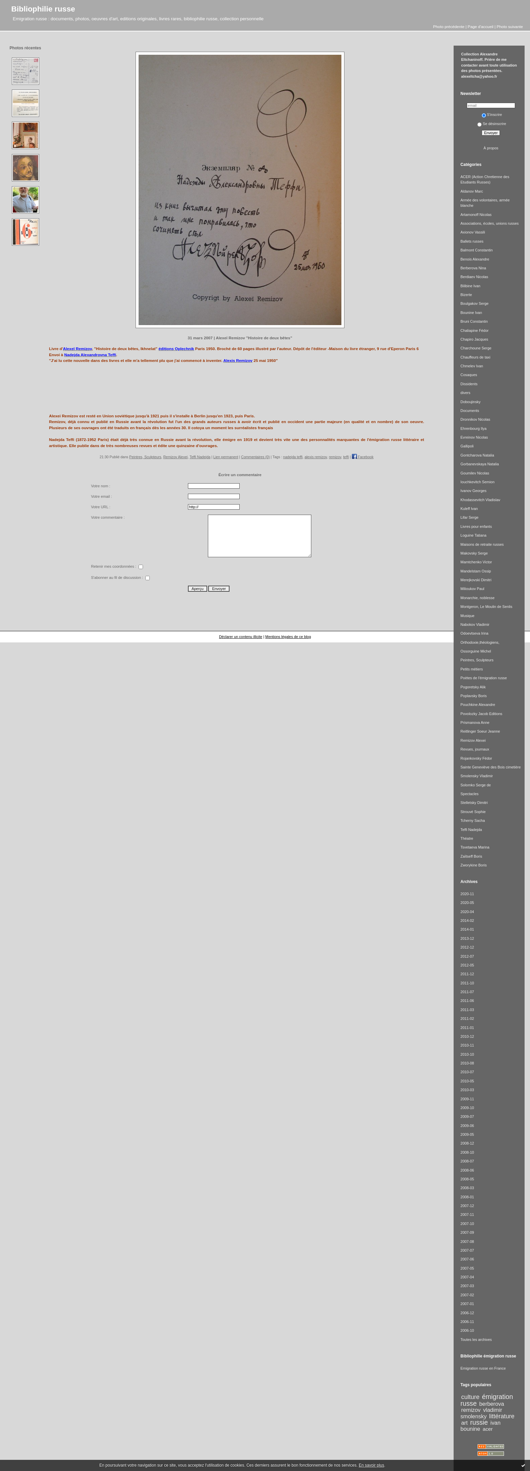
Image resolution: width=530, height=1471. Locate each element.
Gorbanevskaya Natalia (479, 464)
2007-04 (467, 1277)
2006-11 (467, 1322)
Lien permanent (225, 457)
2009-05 (467, 1134)
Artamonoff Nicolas (475, 215)
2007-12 (467, 1206)
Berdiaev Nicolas (474, 277)
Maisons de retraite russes (482, 544)
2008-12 (467, 1143)
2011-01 (467, 1028)
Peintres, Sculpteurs (145, 457)
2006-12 (467, 1313)
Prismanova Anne (474, 722)
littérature (501, 1416)
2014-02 (467, 920)
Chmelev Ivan (471, 366)
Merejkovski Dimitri (475, 580)
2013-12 (467, 938)
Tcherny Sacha (472, 820)
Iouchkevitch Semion (477, 482)
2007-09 (467, 1232)
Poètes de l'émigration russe (483, 678)
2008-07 (467, 1161)
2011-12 (467, 974)
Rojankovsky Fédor (476, 758)
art (464, 1423)
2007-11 (467, 1214)
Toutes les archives (476, 1340)
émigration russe (486, 1400)
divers (465, 393)
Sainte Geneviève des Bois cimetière (490, 767)
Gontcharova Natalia (477, 455)
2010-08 (467, 1063)
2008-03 (467, 1188)
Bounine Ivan (471, 313)
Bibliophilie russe (43, 8)
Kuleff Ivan (469, 509)
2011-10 (467, 983)
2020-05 (467, 903)
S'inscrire (492, 115)
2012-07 (467, 956)
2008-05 (467, 1179)
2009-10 (467, 1108)
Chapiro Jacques (474, 339)
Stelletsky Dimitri (474, 803)
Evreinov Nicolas (474, 437)
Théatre (466, 838)
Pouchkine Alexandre (477, 705)
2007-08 (467, 1242)
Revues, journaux (474, 749)
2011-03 (467, 1010)
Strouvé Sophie (473, 812)
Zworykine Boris (473, 865)
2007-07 (467, 1250)
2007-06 (467, 1259)
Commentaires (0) (255, 457)
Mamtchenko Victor (476, 562)
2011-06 (467, 1001)
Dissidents (468, 384)
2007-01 (467, 1304)
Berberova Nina (473, 268)
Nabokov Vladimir (474, 624)
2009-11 (467, 1099)
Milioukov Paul (472, 589)
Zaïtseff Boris (471, 856)
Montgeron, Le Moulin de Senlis (486, 607)
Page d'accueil (480, 26)
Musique (467, 616)
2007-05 (467, 1268)
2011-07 (467, 992)
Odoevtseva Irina (474, 633)
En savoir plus (371, 1465)
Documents (469, 411)
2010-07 (467, 1072)
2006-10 (467, 1330)
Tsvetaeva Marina (474, 847)
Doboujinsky (470, 402)
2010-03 (467, 1090)
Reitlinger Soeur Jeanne (480, 731)
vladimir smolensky (481, 1413)
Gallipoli (467, 446)
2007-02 (467, 1295)
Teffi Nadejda (200, 457)
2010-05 (467, 1081)
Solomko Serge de (475, 785)
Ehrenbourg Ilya (473, 428)
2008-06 (467, 1170)
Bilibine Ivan (470, 286)
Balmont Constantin (476, 250)
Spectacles (469, 794)
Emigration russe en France (483, 1368)
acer (488, 1429)
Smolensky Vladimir (476, 776)
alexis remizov (316, 457)
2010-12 (467, 1036)
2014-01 (467, 929)
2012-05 (467, 965)
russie (479, 1422)
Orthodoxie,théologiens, (479, 642)
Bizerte (466, 295)
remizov (335, 457)
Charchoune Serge (475, 348)
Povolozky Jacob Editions (481, 714)
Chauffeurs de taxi (475, 357)
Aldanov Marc (471, 191)
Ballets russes (471, 241)
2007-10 (467, 1224)
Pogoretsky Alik (473, 687)
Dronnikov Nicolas (475, 419)
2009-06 (467, 1126)
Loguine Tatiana (473, 535)
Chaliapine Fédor (474, 330)
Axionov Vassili (472, 232)
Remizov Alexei (175, 457)
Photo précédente (448, 26)
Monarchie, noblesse (477, 598)
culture (470, 1397)
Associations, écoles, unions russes (489, 223)
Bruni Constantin (474, 321)
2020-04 (467, 912)
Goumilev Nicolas (474, 473)
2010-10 (467, 1054)
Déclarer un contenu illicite (240, 637)
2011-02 (467, 1018)
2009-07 (467, 1116)
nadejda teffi (293, 457)
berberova (491, 1404)
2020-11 (467, 894)
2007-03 (467, 1286)
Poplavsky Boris (473, 696)
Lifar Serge (469, 517)
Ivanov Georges (473, 491)
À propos (491, 148)
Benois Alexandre (474, 259)
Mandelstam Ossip (475, 571)
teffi (346, 457)
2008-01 (467, 1197)
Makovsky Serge (474, 553)
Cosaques (468, 375)
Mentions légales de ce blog (288, 637)
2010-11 (467, 1045)
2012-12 (467, 947)
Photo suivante (510, 26)
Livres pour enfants (476, 526)
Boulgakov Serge (474, 303)
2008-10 (467, 1152)
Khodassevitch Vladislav (480, 500)
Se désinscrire (491, 124)
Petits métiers (471, 669)
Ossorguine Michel (475, 651)
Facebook (363, 457)
